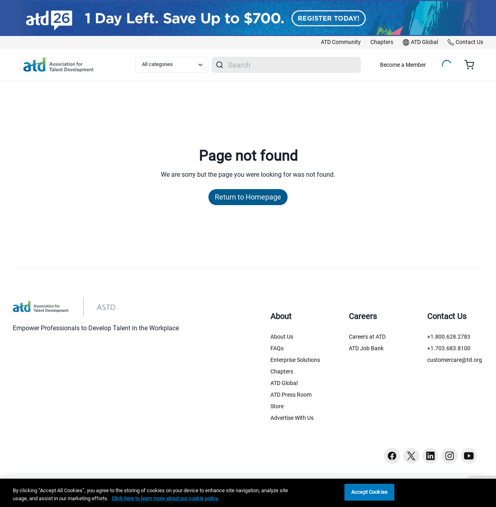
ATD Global (284, 383)
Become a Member (403, 65)
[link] (341, 42)
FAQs (277, 348)
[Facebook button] (392, 456)
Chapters (281, 371)
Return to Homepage (248, 197)
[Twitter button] (411, 456)
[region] (248, 493)
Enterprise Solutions (295, 360)
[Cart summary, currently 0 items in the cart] (472, 65)
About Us (281, 336)
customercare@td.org (454, 360)
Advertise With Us (292, 418)
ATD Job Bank (366, 348)
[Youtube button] (469, 456)
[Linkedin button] (430, 456)
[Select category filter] (171, 65)
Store (277, 406)
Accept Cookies (369, 492)
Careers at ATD (367, 336)
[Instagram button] (450, 456)
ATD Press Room (291, 394)
